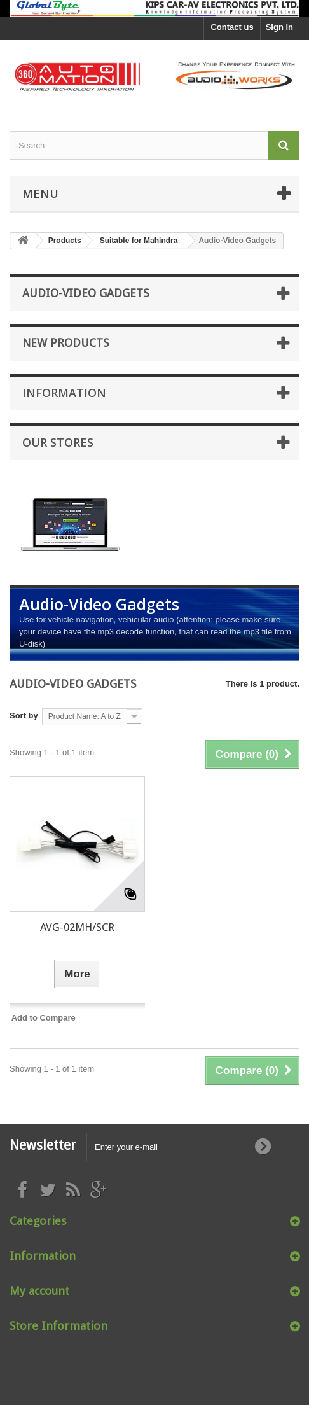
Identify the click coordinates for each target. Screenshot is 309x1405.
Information (64, 392)
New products (65, 342)
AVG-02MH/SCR (77, 927)
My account (39, 1290)
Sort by (24, 715)
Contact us (231, 27)
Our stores (57, 442)
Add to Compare (43, 1018)
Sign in (279, 27)
